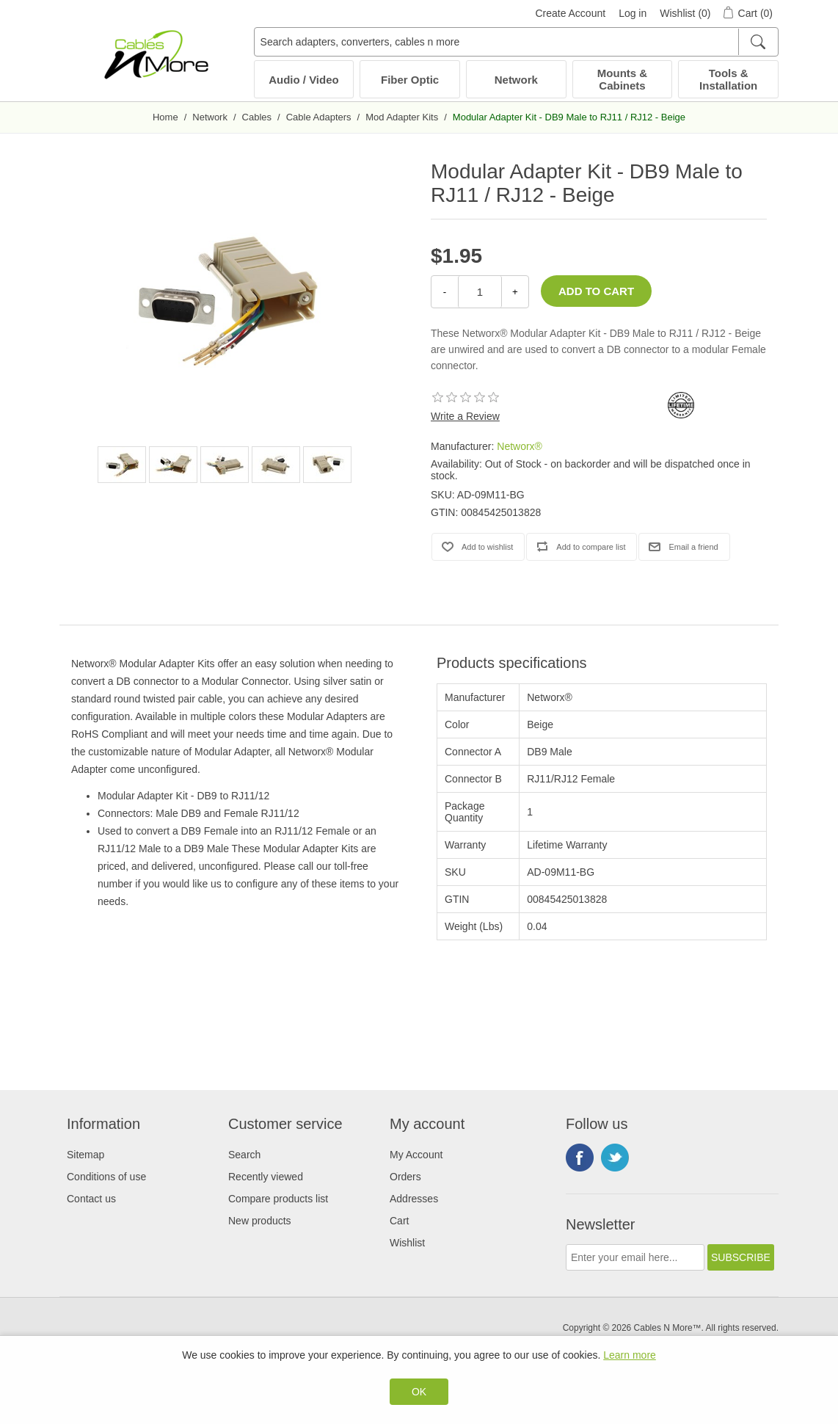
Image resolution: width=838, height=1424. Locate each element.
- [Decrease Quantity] (444, 291)
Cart (399, 1221)
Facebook (580, 1157)
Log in (632, 13)
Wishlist (407, 1243)
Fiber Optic (410, 79)
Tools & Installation (728, 79)
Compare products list (278, 1199)
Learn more (629, 1355)
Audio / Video (304, 79)
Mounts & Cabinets (622, 79)
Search (244, 1154)
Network (516, 79)
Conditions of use (106, 1177)
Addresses (414, 1199)
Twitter (615, 1157)
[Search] (757, 42)
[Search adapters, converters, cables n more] (516, 42)
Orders (405, 1177)
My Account (416, 1154)
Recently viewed (265, 1177)
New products (259, 1221)
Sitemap (85, 1154)
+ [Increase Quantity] (515, 291)
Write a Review (465, 416)
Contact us (91, 1199)
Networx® (519, 446)
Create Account (570, 13)
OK (419, 1392)
